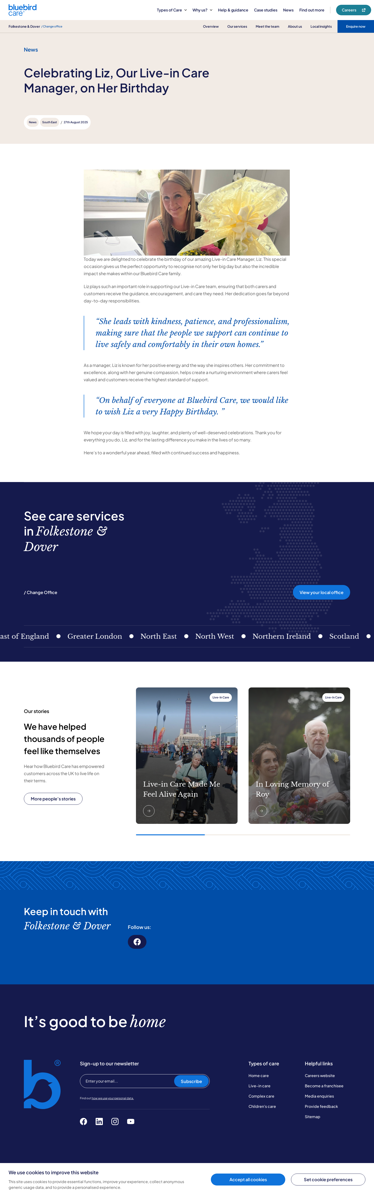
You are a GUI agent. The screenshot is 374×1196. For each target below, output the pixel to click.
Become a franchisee (324, 1085)
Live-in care (259, 1085)
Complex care (261, 1096)
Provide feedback (321, 1106)
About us (295, 26)
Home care (259, 1075)
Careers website (320, 1075)
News (288, 9)
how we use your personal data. (113, 1098)
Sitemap (312, 1116)
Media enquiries (319, 1096)
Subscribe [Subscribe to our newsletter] (191, 1081)
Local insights (321, 26)
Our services (237, 26)
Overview (211, 26)
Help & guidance (233, 9)
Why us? (202, 9)
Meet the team (267, 26)
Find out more (311, 9)
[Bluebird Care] (22, 14)
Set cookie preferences (328, 1179)
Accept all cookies (248, 1179)
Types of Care (172, 9)
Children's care (262, 1106)
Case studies (265, 9)
